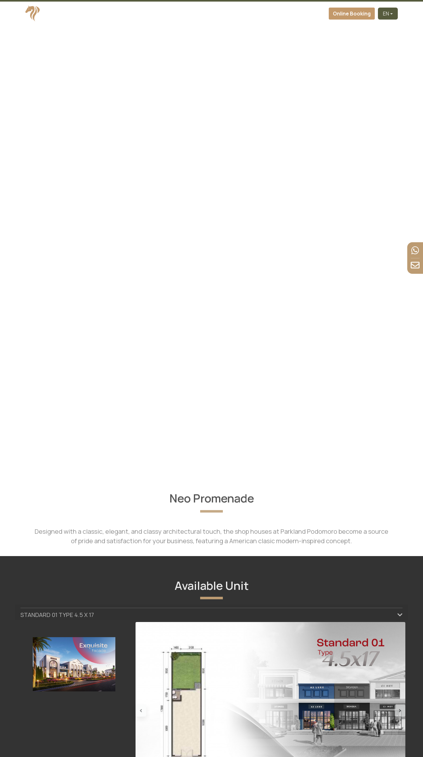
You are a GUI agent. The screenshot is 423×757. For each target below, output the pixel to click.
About (165, 13)
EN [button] (386, 13)
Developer (140, 13)
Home (116, 13)
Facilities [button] (250, 13)
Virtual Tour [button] (218, 13)
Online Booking (352, 13)
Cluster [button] (186, 13)
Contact (316, 13)
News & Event (286, 13)
